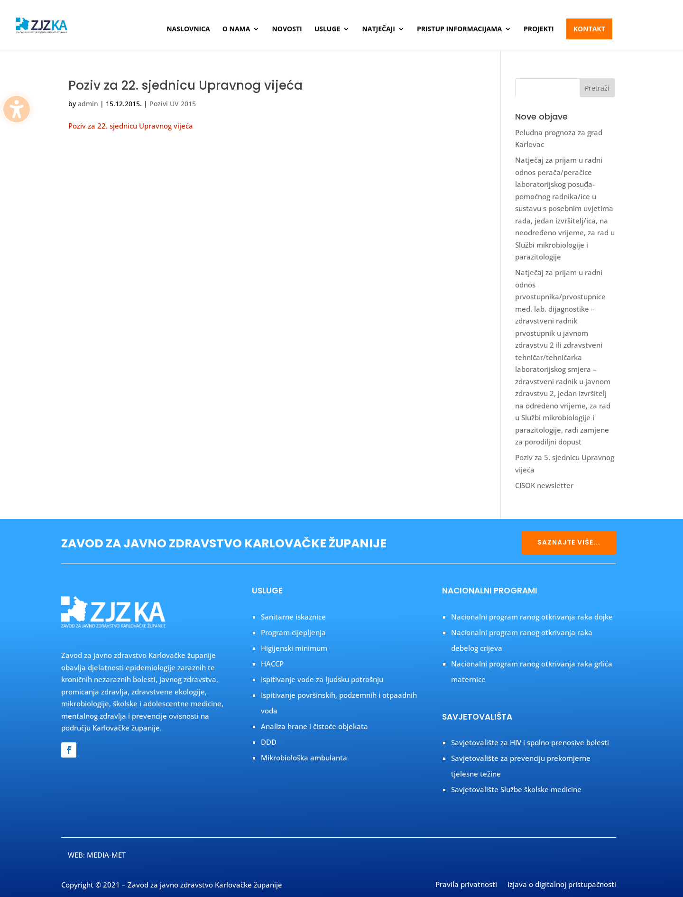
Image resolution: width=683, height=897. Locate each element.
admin (88, 103)
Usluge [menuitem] (327, 29)
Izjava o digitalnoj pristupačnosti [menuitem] (562, 885)
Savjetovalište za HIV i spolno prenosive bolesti (530, 742)
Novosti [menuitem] (287, 29)
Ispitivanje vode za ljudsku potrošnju (322, 679)
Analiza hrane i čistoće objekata (314, 726)
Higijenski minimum (294, 648)
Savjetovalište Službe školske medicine (516, 789)
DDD (269, 742)
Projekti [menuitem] (539, 29)
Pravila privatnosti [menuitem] (466, 885)
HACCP (272, 663)
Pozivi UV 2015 (172, 103)
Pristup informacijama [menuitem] (459, 29)
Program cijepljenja (293, 632)
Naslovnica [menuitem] (188, 29)
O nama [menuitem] (236, 29)
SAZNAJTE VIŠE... (568, 542)
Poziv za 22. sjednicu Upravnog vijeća (185, 85)
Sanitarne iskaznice (293, 616)
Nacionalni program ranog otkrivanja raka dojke (532, 616)
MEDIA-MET (106, 855)
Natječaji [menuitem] (378, 29)
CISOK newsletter (544, 485)
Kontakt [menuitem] (589, 28)
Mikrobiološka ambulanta (304, 757)
